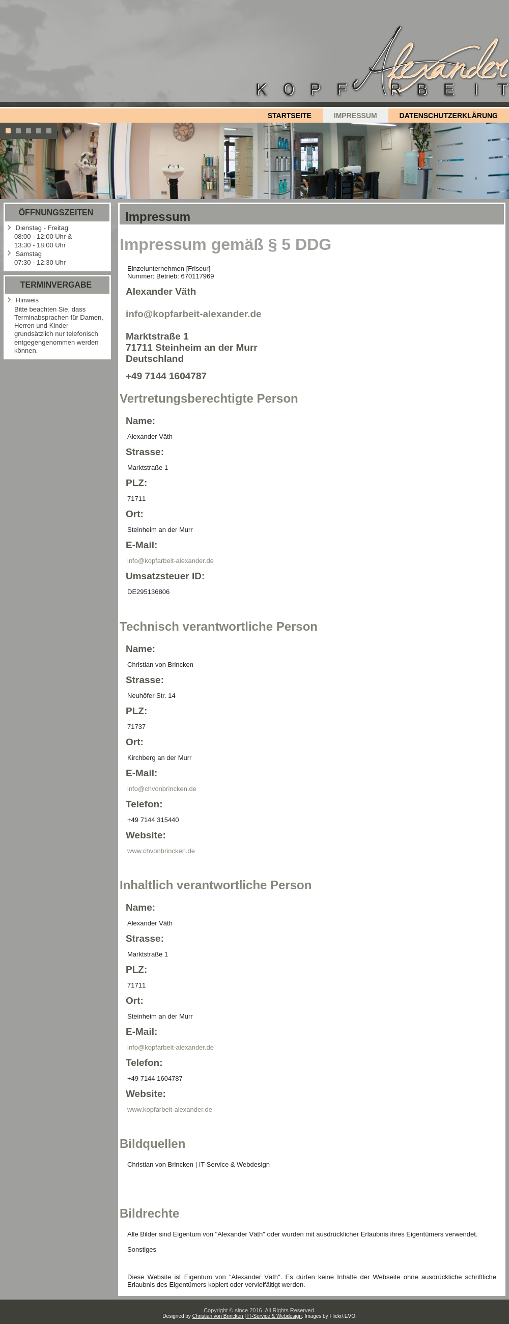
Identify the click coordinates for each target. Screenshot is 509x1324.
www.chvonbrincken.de (161, 851)
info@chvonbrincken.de (161, 789)
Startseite (290, 115)
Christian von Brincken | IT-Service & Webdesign (247, 1316)
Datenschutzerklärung (449, 115)
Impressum (355, 115)
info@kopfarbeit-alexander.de (194, 313)
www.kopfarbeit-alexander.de (169, 1109)
